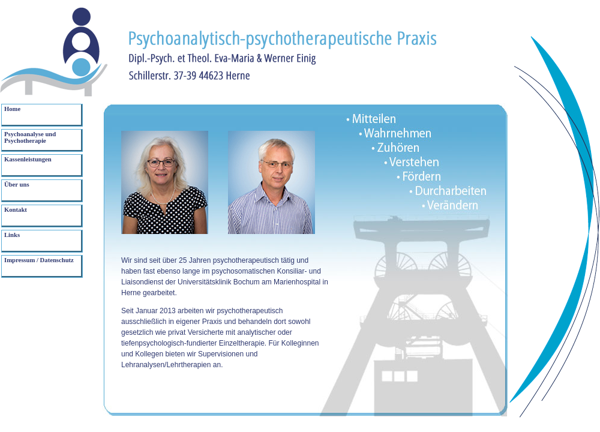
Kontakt (15, 209)
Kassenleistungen (28, 159)
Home (12, 109)
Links (12, 235)
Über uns (16, 184)
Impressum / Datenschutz (39, 260)
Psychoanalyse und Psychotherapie (30, 137)
